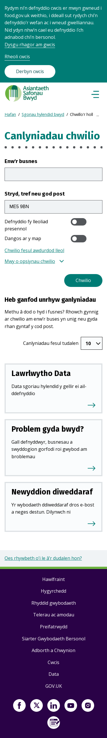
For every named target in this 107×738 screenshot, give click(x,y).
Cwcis (53, 662)
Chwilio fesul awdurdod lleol (34, 250)
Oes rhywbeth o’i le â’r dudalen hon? (43, 558)
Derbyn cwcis (30, 71)
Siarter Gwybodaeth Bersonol (53, 639)
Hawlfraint (53, 579)
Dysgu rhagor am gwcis (30, 44)
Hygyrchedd (53, 591)
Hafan (10, 114)
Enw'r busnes (21, 161)
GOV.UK (53, 686)
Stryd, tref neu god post (35, 193)
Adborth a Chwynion (53, 650)
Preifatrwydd (53, 627)
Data (54, 674)
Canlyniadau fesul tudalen (50, 343)
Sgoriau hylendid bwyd (43, 114)
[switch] (78, 222)
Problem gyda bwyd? (47, 429)
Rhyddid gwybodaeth (53, 603)
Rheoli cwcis (17, 56)
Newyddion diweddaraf (51, 491)
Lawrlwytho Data (41, 373)
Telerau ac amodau (53, 615)
